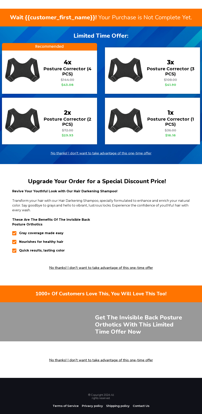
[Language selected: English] (192, 410)
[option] (192, 410)
